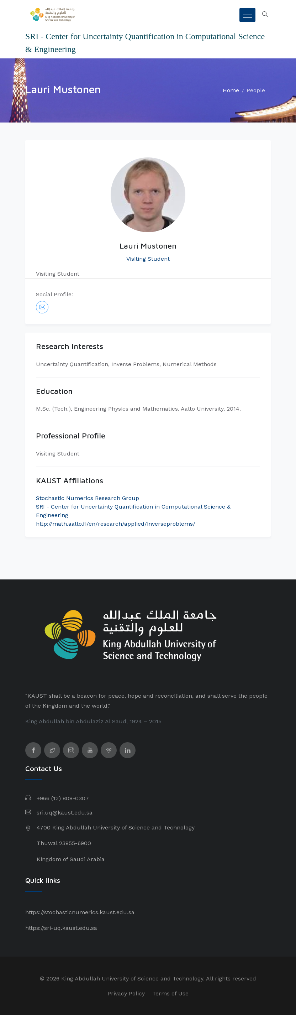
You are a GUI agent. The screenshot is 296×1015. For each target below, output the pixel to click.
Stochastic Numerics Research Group (87, 498)
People (256, 90)
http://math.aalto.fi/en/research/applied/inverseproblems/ (115, 523)
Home (231, 90)
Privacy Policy (126, 993)
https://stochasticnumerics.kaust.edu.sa (79, 912)
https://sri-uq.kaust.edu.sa (61, 928)
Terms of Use (170, 993)
